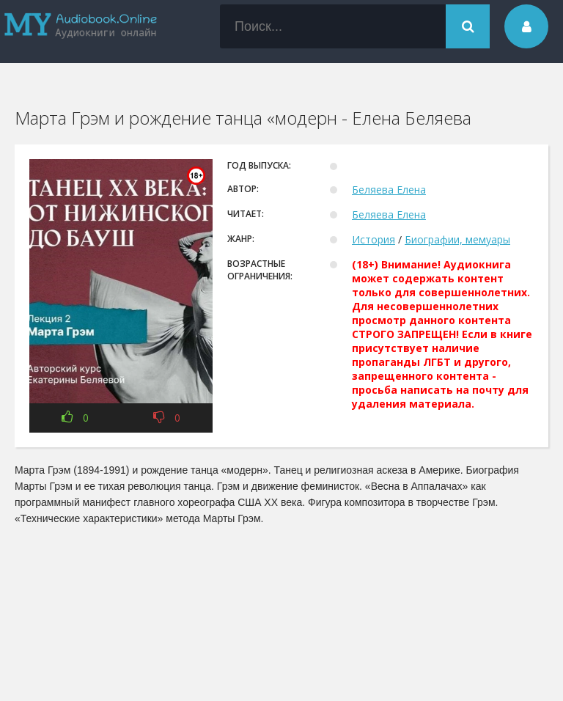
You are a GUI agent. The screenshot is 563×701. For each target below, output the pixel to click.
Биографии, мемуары (457, 239)
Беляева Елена (389, 190)
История (373, 239)
